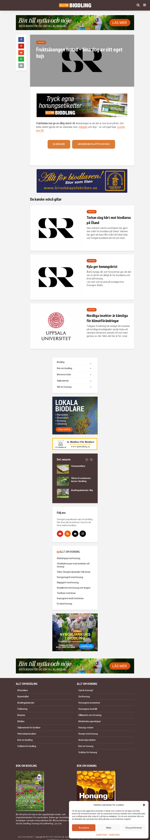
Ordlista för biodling (26, 741)
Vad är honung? (85, 685)
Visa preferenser (133, 827)
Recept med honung (88, 728)
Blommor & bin (64, 369)
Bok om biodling (64, 363)
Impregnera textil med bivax (70, 593)
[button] (143, 804)
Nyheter (41, 42)
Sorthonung (84, 691)
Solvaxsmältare (78, 461)
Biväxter (21, 710)
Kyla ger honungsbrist (102, 266)
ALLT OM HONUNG (69, 547)
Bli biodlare (59, 144)
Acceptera (84, 827)
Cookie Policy (101, 834)
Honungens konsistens (89, 697)
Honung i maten (85, 722)
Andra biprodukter (87, 735)
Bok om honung (85, 741)
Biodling (60, 357)
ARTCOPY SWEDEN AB (54, 832)
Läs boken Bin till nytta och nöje (94, 144)
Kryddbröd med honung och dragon (73, 582)
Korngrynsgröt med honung (70, 572)
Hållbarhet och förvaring (89, 710)
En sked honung (64, 598)
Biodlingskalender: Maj (82, 485)
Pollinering (22, 704)
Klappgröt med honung (68, 577)
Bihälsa (20, 716)
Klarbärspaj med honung (68, 553)
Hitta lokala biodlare (26, 728)
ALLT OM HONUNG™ (26, 832)
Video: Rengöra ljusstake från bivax (73, 567)
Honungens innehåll (87, 704)
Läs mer (58, 818)
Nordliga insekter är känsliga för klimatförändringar (107, 318)
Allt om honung (64, 382)
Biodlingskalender (25, 697)
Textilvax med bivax (66, 588)
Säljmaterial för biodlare (28, 722)
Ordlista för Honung (87, 747)
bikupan (83, 127)
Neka (108, 827)
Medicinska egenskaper (89, 716)
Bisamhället (23, 691)
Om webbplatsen (68, 835)
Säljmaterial (62, 375)
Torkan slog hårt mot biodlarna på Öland (109, 220)
